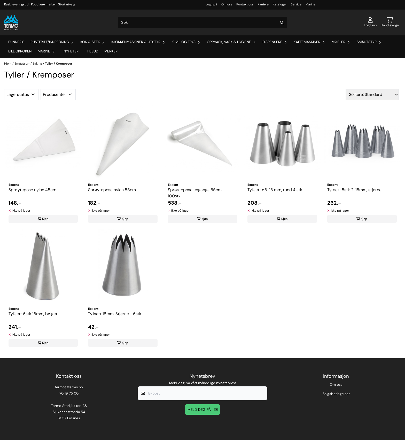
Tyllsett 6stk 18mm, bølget (33, 314)
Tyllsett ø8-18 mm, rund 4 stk (274, 189)
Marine (310, 4)
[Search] (282, 22)
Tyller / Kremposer (58, 63)
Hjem (8, 63)
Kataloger (280, 4)
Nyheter (71, 51)
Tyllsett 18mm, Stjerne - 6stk (114, 314)
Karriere (263, 4)
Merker (111, 51)
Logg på (211, 4)
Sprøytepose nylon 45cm (32, 189)
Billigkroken (20, 51)
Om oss (226, 4)
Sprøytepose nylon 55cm (112, 189)
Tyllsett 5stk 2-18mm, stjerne (354, 189)
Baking (38, 63)
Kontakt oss (244, 4)
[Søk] (202, 22)
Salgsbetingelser (336, 394)
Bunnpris (16, 42)
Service (296, 4)
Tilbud (92, 51)
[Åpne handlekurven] (390, 22)
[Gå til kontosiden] (370, 22)
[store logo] (11, 22)
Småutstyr (22, 63)
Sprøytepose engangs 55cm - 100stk (196, 193)
